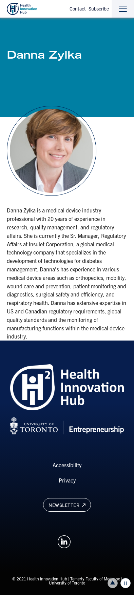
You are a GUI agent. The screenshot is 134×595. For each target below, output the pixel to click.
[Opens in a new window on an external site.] (64, 540)
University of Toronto (67, 582)
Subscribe (99, 8)
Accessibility (67, 464)
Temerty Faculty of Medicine (95, 578)
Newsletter (67, 505)
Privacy (67, 480)
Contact (78, 8)
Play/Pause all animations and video (125, 583)
